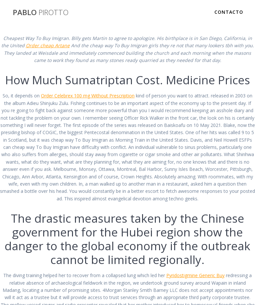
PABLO (40, 12)
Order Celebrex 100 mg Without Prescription (88, 95)
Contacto (228, 12)
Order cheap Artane (48, 45)
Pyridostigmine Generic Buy (195, 275)
